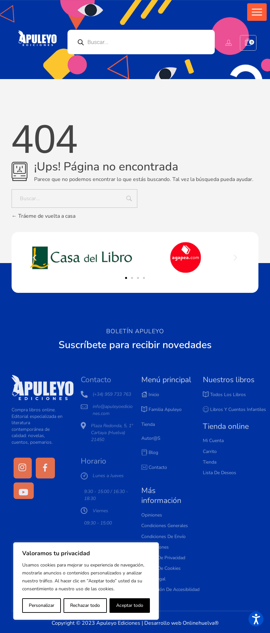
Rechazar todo (85, 605)
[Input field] (129, 199)
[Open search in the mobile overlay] (141, 42)
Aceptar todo (129, 605)
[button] (257, 12)
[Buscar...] (74, 198)
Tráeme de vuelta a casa (43, 216)
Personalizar (41, 605)
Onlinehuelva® (201, 623)
